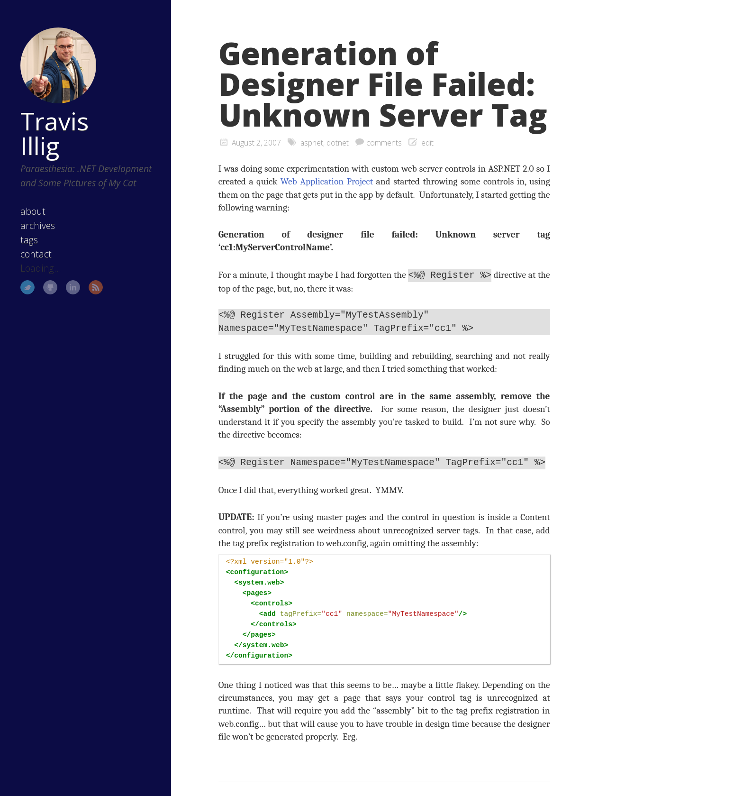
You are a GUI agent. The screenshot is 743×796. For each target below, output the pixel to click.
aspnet (311, 142)
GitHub (50, 287)
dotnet (337, 142)
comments (384, 142)
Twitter (27, 287)
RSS (96, 287)
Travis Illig (54, 133)
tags (29, 239)
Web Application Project (327, 181)
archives (37, 225)
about (32, 211)
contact (36, 253)
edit (427, 142)
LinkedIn (73, 287)
